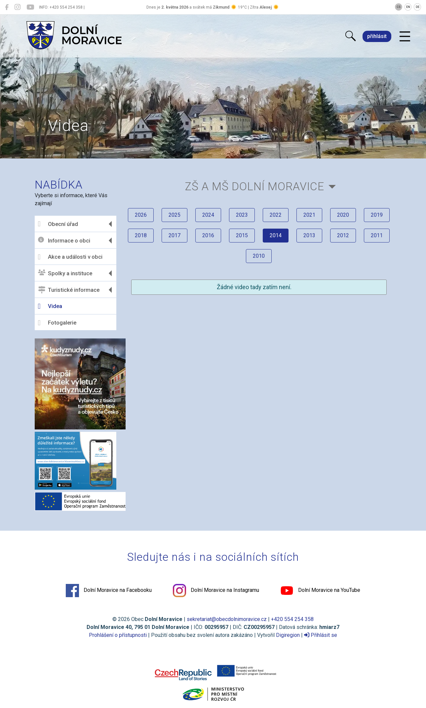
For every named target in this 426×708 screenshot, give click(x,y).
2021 (309, 215)
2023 (242, 215)
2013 (309, 235)
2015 (242, 235)
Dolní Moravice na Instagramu (216, 590)
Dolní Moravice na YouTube (320, 590)
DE (417, 7)
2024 (208, 215)
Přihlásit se (320, 635)
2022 (276, 215)
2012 (343, 235)
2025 (174, 215)
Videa (50, 306)
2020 (343, 215)
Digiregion (288, 635)
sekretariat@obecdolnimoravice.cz (227, 619)
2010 (259, 256)
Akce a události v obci (70, 257)
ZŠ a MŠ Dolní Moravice (254, 186)
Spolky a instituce (65, 273)
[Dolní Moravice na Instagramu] (17, 7)
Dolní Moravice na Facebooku (109, 590)
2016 (208, 235)
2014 (276, 235)
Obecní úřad (58, 224)
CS (399, 7)
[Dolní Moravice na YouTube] (30, 7)
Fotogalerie (57, 323)
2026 (141, 215)
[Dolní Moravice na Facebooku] (7, 7)
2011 (377, 235)
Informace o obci (64, 240)
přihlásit (377, 36)
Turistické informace (68, 289)
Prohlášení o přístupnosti (118, 635)
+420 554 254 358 (292, 619)
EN (408, 7)
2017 (174, 235)
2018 (141, 235)
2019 (377, 215)
